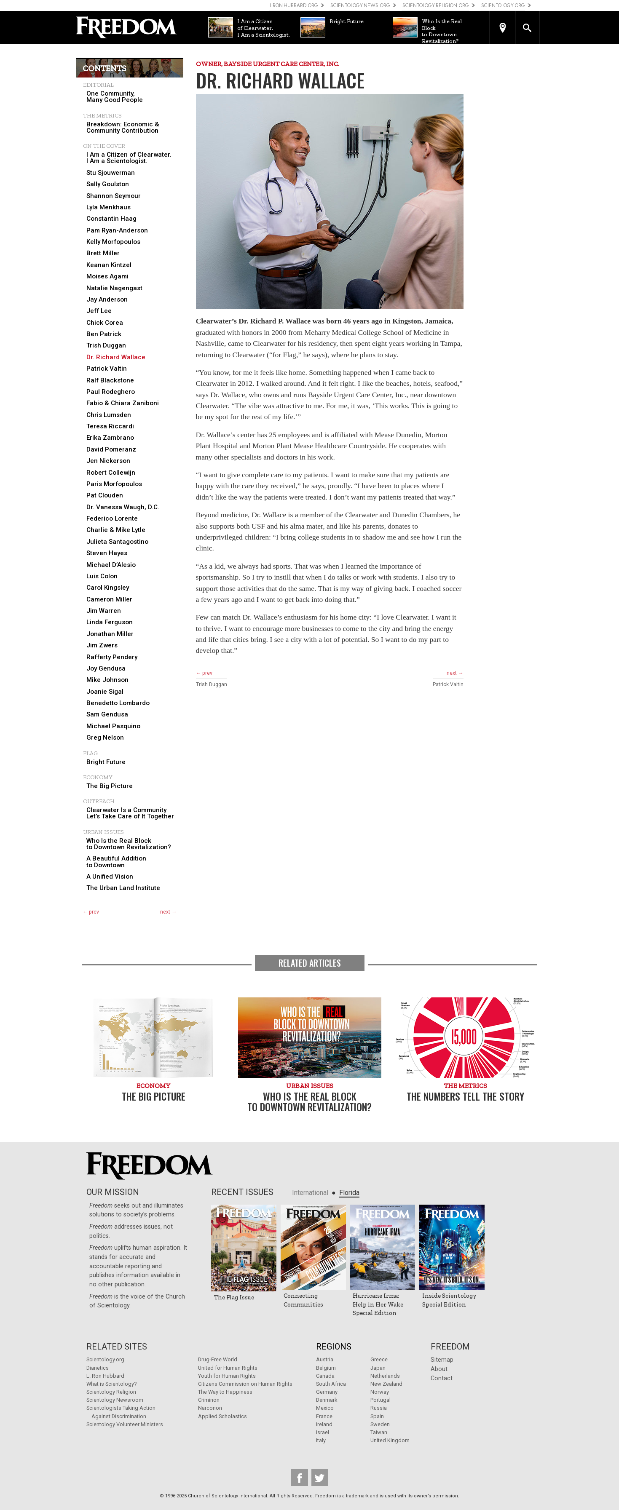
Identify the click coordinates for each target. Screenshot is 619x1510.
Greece (379, 1359)
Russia (378, 1408)
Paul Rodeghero (110, 392)
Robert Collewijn (110, 473)
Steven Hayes (106, 553)
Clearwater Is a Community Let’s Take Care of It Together (130, 813)
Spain (377, 1416)
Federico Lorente (112, 519)
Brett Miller (103, 253)
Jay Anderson (107, 300)
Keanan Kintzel (108, 265)
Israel (322, 1432)
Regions (333, 1347)
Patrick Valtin (106, 369)
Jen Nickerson (108, 461)
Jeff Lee (99, 311)
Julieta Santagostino (117, 542)
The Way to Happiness (225, 1392)
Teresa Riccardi (110, 426)
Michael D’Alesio (111, 565)
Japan (378, 1368)
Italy (321, 1440)
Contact (442, 1378)
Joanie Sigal (104, 692)
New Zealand (386, 1384)
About (439, 1369)
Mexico (325, 1408)
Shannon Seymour (113, 196)
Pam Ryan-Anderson (117, 230)
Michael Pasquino (113, 726)
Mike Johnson (107, 680)
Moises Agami (107, 276)
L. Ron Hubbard (105, 1376)
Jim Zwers (102, 645)
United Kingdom (390, 1440)
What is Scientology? (111, 1384)
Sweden (380, 1424)
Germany (327, 1392)
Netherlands (385, 1376)
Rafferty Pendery (111, 657)
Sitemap (442, 1359)
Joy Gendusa (106, 668)
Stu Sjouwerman (110, 173)
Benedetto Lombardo (118, 703)
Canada (325, 1376)
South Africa (331, 1384)
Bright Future (106, 762)
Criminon (209, 1400)
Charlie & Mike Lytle (115, 530)
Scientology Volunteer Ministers (124, 1424)
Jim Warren (103, 611)
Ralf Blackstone (110, 380)
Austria (324, 1359)
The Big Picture (109, 786)
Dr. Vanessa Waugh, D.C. (122, 507)
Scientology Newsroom (114, 1400)
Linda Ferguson (109, 622)
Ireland (324, 1424)
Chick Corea (104, 323)
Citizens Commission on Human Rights (245, 1384)
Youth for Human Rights (227, 1376)
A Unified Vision (109, 877)
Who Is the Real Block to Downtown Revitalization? (128, 844)
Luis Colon (102, 576)
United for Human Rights (227, 1368)
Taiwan (378, 1432)
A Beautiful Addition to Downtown (116, 861)
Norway (379, 1392)
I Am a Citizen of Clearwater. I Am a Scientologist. (128, 158)
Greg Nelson (105, 738)
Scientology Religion (111, 1392)
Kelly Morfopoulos (113, 242)
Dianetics (97, 1368)
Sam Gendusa (107, 714)
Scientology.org (105, 1359)
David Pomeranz (111, 449)
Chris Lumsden (108, 415)
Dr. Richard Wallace (115, 357)
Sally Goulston (107, 184)
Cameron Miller (109, 599)
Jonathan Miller (110, 634)
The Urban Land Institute (123, 888)
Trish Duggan (106, 345)
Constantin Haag (111, 219)
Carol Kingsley (107, 588)
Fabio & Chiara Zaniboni (122, 403)
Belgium (326, 1368)
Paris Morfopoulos (114, 484)
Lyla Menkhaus (108, 207)
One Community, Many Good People (114, 97)
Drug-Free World (217, 1359)
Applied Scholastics (222, 1416)
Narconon (210, 1408)
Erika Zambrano (110, 438)
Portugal (380, 1400)
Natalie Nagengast (114, 288)
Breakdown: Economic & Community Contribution (122, 127)
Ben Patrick (103, 334)
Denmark (326, 1400)
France (324, 1416)
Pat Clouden (104, 495)
